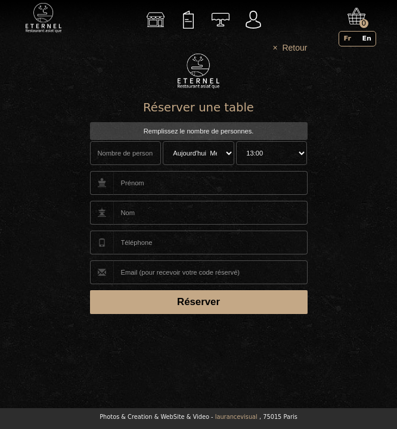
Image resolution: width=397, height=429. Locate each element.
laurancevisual (236, 417)
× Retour (290, 47)
